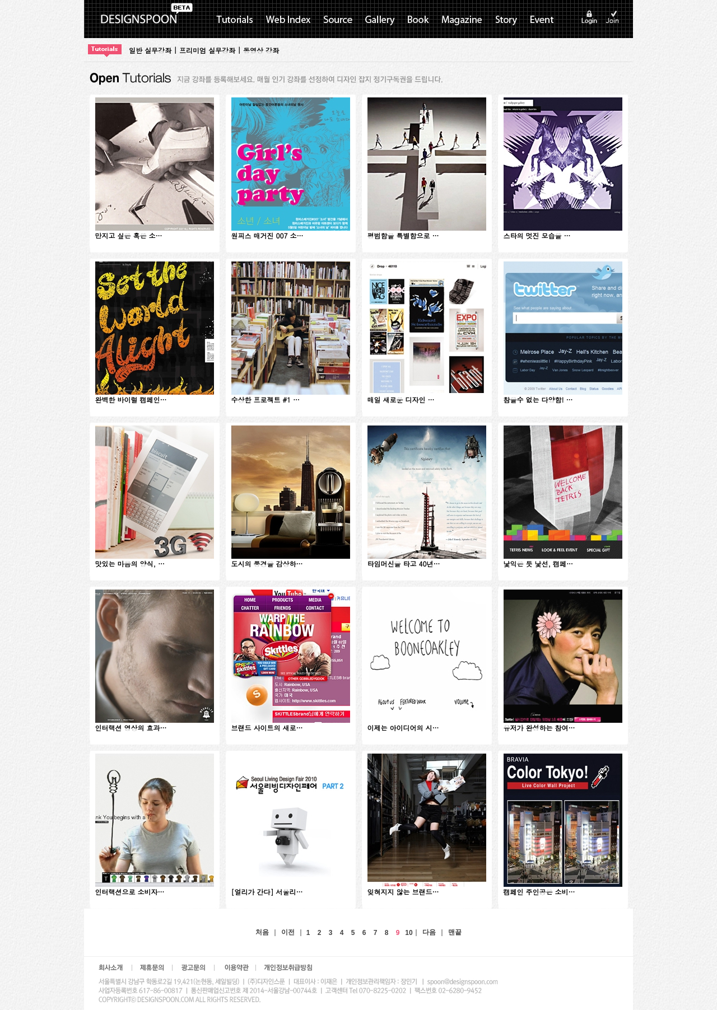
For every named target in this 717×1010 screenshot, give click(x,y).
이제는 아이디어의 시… (403, 727)
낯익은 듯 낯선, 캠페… (539, 563)
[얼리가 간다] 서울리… (267, 891)
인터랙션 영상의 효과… (131, 727)
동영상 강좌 (261, 50)
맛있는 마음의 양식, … (130, 563)
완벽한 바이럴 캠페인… (131, 399)
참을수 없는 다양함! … (538, 399)
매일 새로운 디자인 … (401, 399)
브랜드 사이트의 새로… (267, 727)
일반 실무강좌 (150, 50)
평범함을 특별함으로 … (403, 235)
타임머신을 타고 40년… (403, 563)
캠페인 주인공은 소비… (539, 891)
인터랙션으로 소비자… (130, 891)
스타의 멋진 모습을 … (537, 235)
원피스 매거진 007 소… (267, 235)
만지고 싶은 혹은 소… (128, 235)
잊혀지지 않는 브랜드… (403, 891)
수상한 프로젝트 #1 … (265, 399)
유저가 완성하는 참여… (539, 727)
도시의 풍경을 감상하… (267, 563)
